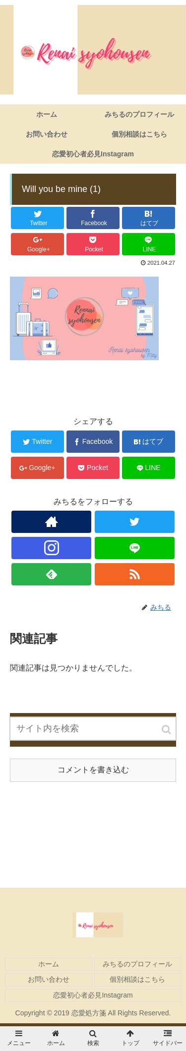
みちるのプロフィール (137, 964)
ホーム (48, 964)
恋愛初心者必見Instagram (92, 995)
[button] (167, 729)
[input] (93, 729)
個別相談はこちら (137, 979)
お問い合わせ (48, 979)
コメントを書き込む (93, 769)
